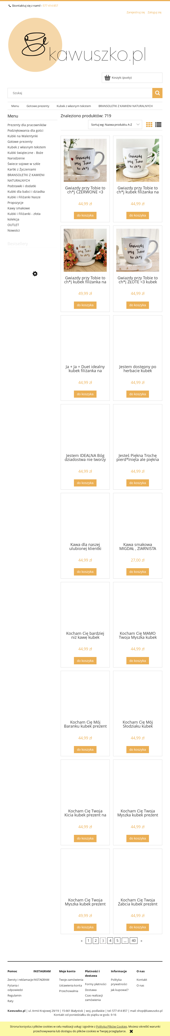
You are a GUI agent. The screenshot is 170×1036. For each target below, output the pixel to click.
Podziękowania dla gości (25, 130)
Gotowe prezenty (20, 141)
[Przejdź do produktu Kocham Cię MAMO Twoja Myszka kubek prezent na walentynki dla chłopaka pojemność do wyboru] (137, 606)
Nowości (14, 230)
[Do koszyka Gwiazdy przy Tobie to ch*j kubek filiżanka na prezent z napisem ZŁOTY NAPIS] (85, 305)
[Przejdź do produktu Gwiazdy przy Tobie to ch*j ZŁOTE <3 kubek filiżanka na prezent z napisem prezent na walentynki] (137, 250)
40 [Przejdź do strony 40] (134, 940)
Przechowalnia (68, 991)
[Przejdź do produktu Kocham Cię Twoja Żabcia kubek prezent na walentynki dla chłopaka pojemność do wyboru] (137, 873)
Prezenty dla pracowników (27, 125)
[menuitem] (15, 106)
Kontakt (142, 980)
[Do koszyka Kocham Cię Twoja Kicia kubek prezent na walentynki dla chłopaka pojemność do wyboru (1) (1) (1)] (85, 838)
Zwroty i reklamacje (20, 980)
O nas (140, 985)
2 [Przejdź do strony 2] (96, 940)
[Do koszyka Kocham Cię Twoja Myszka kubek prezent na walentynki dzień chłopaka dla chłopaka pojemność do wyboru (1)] (137, 838)
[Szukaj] (157, 93)
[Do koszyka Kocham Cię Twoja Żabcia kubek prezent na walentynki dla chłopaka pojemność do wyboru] (137, 927)
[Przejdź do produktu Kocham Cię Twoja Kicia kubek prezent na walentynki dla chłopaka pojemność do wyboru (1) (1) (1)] (85, 784)
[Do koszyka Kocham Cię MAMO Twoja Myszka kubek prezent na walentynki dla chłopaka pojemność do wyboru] (137, 660)
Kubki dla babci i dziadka (26, 191)
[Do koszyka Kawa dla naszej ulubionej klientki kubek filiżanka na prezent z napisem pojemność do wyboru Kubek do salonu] (85, 572)
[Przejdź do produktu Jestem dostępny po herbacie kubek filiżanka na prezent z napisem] (137, 339)
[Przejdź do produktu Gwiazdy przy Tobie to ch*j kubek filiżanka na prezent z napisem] (137, 160)
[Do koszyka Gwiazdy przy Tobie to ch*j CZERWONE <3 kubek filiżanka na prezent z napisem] (85, 215)
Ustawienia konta (70, 985)
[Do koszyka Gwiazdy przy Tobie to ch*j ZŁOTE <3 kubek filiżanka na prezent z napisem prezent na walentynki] (137, 305)
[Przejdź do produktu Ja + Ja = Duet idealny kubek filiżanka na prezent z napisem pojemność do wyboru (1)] (85, 339)
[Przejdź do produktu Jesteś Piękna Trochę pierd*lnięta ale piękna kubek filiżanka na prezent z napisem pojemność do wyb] (137, 428)
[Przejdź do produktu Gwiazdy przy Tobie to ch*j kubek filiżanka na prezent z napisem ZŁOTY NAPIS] (85, 250)
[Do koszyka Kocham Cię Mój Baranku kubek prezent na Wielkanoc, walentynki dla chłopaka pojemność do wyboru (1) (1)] (85, 749)
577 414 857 (50, 6)
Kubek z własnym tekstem (27, 147)
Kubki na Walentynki (23, 136)
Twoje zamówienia (71, 980)
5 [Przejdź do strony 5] (117, 940)
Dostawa (91, 990)
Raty (11, 1001)
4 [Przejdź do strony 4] (110, 940)
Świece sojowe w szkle (24, 164)
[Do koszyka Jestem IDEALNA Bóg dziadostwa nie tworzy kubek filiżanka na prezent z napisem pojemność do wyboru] (85, 483)
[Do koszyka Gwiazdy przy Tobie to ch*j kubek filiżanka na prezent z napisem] (137, 215)
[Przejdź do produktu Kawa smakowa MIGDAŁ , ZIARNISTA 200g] (137, 517)
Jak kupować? (120, 990)
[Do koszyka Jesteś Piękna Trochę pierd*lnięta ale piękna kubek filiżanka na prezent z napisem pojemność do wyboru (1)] (137, 483)
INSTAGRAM (41, 980)
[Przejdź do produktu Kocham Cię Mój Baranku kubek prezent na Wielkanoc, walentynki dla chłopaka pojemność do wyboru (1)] (85, 695)
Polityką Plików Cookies (111, 1026)
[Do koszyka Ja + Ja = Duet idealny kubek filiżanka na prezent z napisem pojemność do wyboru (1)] (85, 394)
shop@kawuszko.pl (149, 1011)
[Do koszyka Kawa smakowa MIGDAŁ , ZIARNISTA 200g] (137, 572)
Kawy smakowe (19, 208)
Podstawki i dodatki (22, 186)
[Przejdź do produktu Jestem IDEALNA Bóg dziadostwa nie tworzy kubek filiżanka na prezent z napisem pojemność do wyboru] (85, 428)
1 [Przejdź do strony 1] (88, 940)
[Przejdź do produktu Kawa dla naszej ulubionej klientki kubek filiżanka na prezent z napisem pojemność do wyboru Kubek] (85, 517)
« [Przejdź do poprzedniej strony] (82, 940)
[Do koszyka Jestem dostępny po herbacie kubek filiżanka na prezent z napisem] (137, 394)
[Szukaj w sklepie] (81, 93)
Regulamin (14, 995)
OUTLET (13, 225)
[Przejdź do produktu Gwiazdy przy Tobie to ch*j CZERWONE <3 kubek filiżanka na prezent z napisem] (85, 160)
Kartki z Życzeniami (22, 169)
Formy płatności (95, 984)
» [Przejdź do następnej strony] (141, 940)
